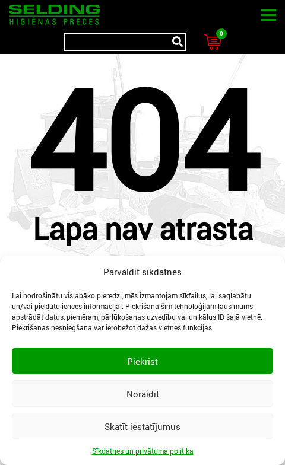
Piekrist (142, 361)
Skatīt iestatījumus (142, 426)
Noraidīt (142, 394)
